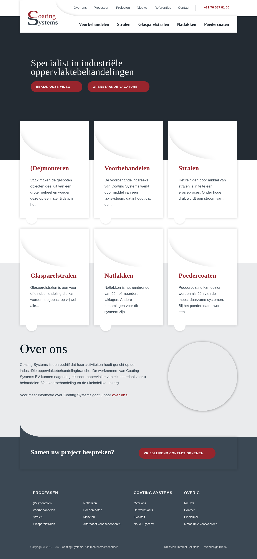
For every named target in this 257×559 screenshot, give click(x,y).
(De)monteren (49, 168)
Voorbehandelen (94, 24)
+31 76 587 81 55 (216, 7)
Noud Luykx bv (144, 524)
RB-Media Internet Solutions (181, 547)
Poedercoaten (216, 24)
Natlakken (186, 24)
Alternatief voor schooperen (102, 524)
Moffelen (89, 517)
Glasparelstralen (153, 24)
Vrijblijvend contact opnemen (173, 453)
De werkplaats (143, 510)
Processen (101, 7)
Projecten (123, 7)
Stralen (123, 24)
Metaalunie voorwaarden (200, 524)
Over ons (80, 7)
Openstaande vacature (115, 86)
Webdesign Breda (215, 547)
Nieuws (142, 7)
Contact (183, 7)
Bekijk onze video (53, 86)
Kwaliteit (139, 517)
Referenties (162, 7)
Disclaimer (191, 517)
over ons (120, 395)
